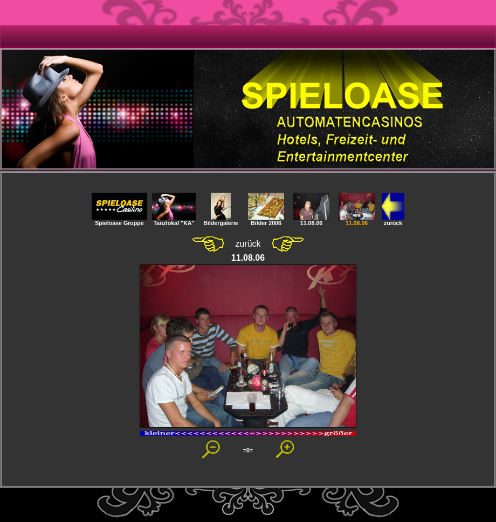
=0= (248, 450)
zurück (393, 220)
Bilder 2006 (266, 220)
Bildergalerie (220, 220)
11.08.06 (311, 220)
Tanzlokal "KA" (174, 220)
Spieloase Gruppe (119, 220)
